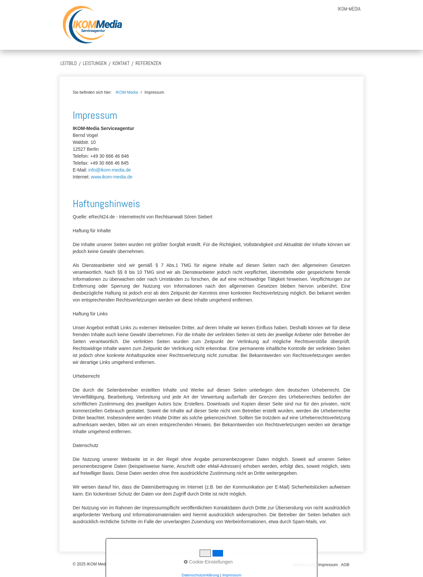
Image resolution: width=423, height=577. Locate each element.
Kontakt (121, 63)
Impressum (328, 564)
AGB (345, 564)
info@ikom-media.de (109, 170)
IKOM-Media (349, 9)
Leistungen (94, 63)
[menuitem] (349, 9)
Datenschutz (304, 564)
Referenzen (148, 63)
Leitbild (68, 63)
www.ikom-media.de (111, 176)
